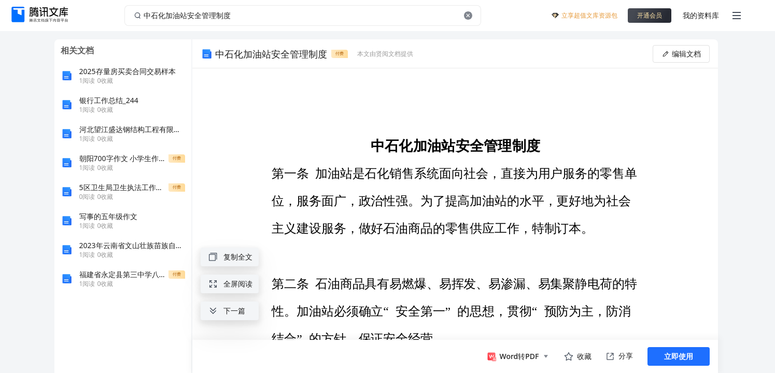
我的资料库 (701, 15)
